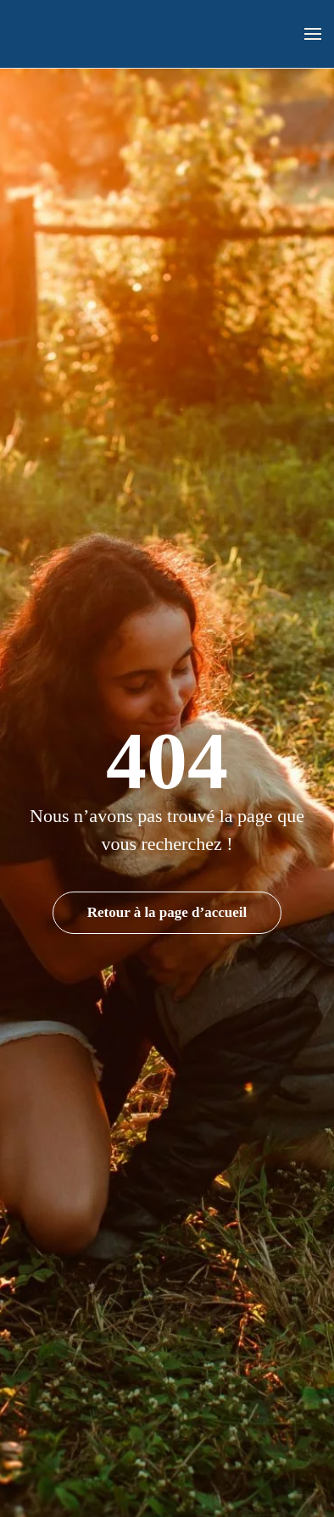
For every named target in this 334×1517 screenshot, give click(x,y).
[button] (312, 34)
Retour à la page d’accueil (167, 912)
